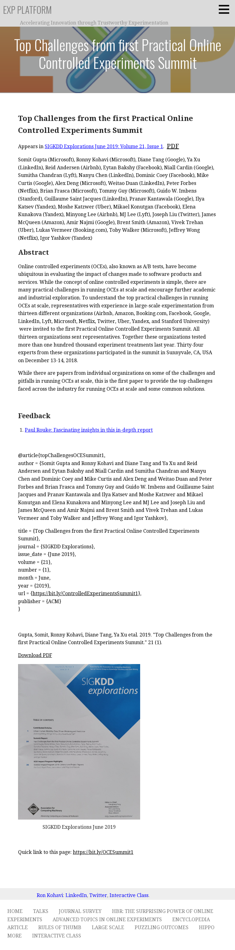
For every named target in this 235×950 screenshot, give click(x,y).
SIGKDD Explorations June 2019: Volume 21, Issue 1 (104, 146)
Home (15, 911)
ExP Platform (27, 10)
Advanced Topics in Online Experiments (107, 919)
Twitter (98, 895)
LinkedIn (76, 895)
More (14, 936)
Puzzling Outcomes (161, 927)
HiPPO (206, 927)
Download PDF (35, 655)
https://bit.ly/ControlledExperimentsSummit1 (85, 593)
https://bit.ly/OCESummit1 (103, 852)
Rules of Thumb (59, 927)
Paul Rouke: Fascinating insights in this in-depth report (89, 430)
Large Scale (108, 927)
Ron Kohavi (50, 895)
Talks (40, 911)
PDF (173, 146)
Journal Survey (80, 911)
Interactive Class (129, 895)
